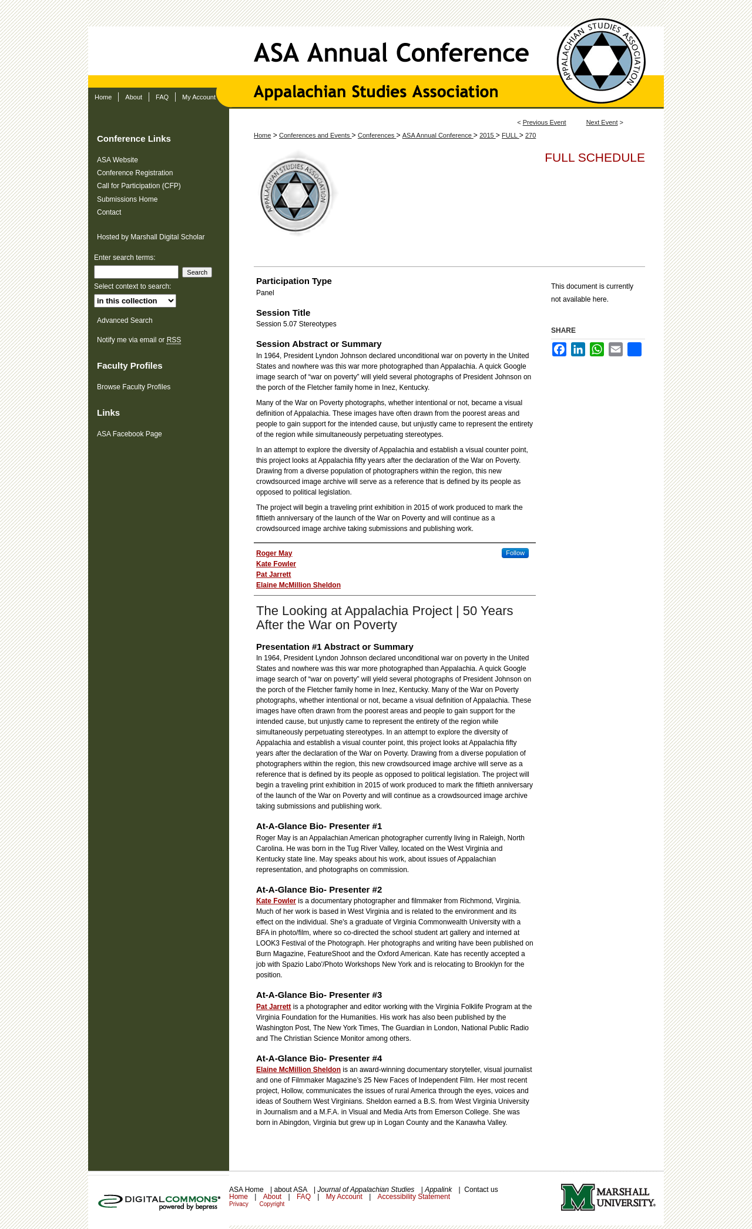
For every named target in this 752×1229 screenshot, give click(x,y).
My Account (345, 1197)
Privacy (239, 1204)
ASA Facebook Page (129, 434)
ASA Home (247, 1189)
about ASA (291, 1189)
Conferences (377, 135)
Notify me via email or (139, 340)
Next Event (602, 122)
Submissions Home (127, 199)
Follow (515, 552)
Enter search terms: (125, 257)
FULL (510, 135)
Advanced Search (125, 320)
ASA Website (117, 160)
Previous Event (544, 122)
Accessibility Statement (414, 1197)
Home (262, 135)
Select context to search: (132, 286)
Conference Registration (135, 173)
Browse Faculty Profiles (133, 387)
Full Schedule (595, 157)
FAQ (305, 1197)
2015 (487, 135)
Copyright (272, 1204)
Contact (109, 212)
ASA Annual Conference (376, 44)
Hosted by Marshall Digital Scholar (150, 237)
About (273, 1197)
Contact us (481, 1189)
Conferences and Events (315, 135)
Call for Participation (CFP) (139, 186)
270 (530, 135)
